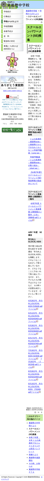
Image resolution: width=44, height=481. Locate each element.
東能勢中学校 (31, 11)
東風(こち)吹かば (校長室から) (11, 47)
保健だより (33, 455)
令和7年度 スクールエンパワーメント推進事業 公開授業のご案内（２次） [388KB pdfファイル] (35, 211)
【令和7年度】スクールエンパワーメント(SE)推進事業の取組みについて (35, 177)
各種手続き (8, 31)
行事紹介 (7, 16)
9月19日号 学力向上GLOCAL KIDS (35, 386)
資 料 (6, 36)
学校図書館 (8, 26)
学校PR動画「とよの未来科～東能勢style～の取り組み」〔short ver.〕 (34, 162)
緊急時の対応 (9, 41)
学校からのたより (11, 21)
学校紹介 (7, 12)
